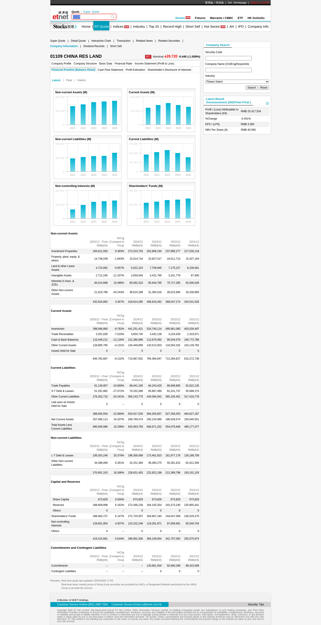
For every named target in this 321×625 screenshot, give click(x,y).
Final (69, 80)
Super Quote (91, 11)
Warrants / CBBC (221, 18)
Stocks (182, 18)
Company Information (64, 46)
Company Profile (61, 63)
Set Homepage (237, 2)
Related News (144, 40)
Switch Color (260, 2)
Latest (56, 80)
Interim (82, 80)
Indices (118, 26)
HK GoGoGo (256, 18)
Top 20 (154, 26)
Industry (139, 26)
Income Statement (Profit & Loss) (154, 63)
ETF (240, 18)
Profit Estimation (135, 69)
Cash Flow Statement (110, 69)
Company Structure (85, 63)
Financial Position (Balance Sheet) (73, 69)
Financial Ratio (123, 63)
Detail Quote (78, 40)
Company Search (218, 45)
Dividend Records (94, 46)
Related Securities (169, 40)
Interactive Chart (101, 40)
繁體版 (209, 2)
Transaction (123, 40)
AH (231, 26)
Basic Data (105, 63)
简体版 (220, 2)
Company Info (258, 26)
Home (86, 26)
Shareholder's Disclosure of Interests (169, 69)
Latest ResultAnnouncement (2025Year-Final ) (228, 100)
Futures (200, 18)
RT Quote (102, 26)
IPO (241, 26)
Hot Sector (212, 26)
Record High (172, 26)
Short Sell (192, 26)
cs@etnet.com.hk (151, 604)
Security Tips (256, 604)
